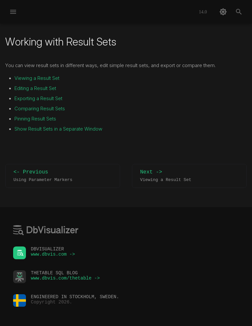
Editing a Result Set (35, 88)
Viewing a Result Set (36, 78)
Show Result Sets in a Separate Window (58, 129)
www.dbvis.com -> (53, 256)
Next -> (189, 176)
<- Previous (62, 176)
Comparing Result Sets (39, 109)
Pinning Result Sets (35, 119)
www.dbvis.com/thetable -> (65, 280)
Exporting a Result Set (38, 98)
